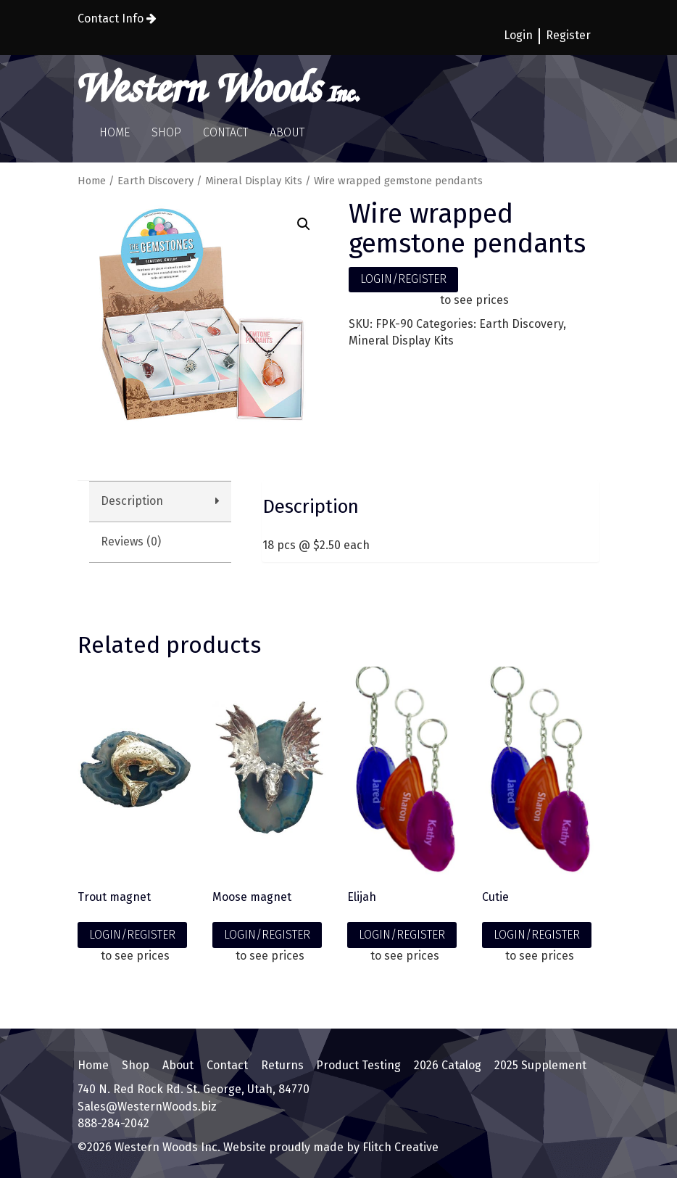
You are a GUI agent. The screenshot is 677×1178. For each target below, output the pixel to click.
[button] (304, 224)
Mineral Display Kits (253, 180)
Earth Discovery (155, 180)
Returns (282, 1065)
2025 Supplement (540, 1065)
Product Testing (358, 1065)
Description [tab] (132, 501)
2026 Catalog (447, 1065)
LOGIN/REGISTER (403, 279)
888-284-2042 (113, 1123)
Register (568, 35)
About (287, 132)
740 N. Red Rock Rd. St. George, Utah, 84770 (194, 1089)
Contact (225, 132)
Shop (166, 132)
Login (518, 35)
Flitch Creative (399, 1147)
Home (114, 132)
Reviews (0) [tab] (131, 541)
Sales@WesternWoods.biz (147, 1106)
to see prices (474, 300)
